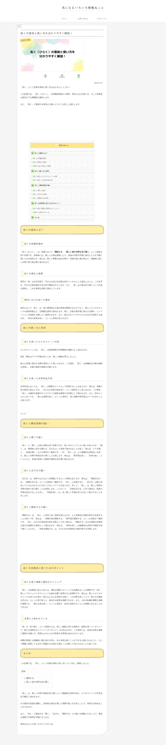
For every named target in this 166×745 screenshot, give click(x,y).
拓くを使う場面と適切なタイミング (46, 209)
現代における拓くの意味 (42, 166)
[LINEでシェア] (76, 76)
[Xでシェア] (48, 76)
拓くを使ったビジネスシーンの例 (45, 177)
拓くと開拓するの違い (41, 199)
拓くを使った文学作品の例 (43, 181)
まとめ (37, 218)
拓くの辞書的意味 (39, 158)
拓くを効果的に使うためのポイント (47, 204)
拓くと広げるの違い (40, 195)
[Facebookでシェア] (62, 76)
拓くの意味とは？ (41, 153)
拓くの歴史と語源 (39, 162)
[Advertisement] (62, 124)
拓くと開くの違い (39, 191)
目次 (60, 145)
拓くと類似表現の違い (43, 186)
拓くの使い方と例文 (42, 171)
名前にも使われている (41, 213)
